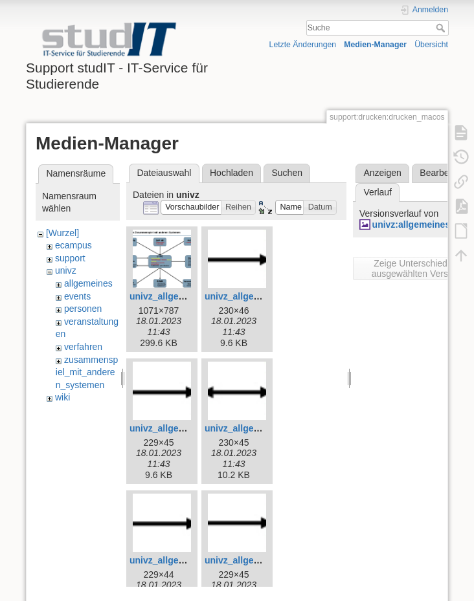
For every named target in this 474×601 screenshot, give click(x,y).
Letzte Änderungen (303, 44)
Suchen (287, 173)
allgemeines (88, 283)
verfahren (83, 347)
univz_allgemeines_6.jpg (258, 428)
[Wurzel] (62, 233)
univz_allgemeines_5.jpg (183, 428)
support (70, 258)
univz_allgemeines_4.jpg (258, 296)
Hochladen (231, 173)
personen (83, 308)
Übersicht (431, 44)
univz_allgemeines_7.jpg (183, 560)
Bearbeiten (442, 173)
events (77, 296)
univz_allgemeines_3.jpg (183, 296)
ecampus (73, 245)
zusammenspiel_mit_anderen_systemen (87, 372)
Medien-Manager (375, 44)
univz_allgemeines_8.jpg (258, 560)
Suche (442, 27)
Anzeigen (382, 173)
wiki (62, 397)
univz (65, 270)
